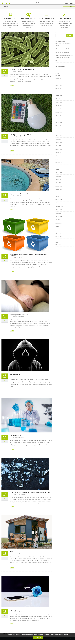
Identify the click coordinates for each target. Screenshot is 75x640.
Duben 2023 (58, 139)
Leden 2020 (58, 196)
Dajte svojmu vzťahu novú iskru (19, 314)
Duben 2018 (58, 226)
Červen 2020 (59, 186)
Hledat (57, 32)
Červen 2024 (59, 112)
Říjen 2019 (58, 203)
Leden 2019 (58, 213)
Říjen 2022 (58, 156)
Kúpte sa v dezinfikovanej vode (19, 194)
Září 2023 (58, 129)
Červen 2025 (59, 85)
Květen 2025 (59, 88)
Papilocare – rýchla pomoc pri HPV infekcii (22, 69)
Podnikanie (21, 71)
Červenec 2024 (59, 109)
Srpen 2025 (58, 78)
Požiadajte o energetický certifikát (20, 135)
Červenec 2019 (59, 206)
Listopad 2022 (59, 152)
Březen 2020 (59, 189)
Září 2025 (58, 75)
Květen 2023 (59, 135)
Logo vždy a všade (15, 610)
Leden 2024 (58, 119)
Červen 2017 (59, 236)
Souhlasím (37, 637)
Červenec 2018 (59, 223)
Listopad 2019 (59, 199)
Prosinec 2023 (59, 122)
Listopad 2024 (59, 105)
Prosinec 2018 (59, 216)
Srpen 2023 (58, 132)
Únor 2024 (58, 115)
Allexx (6, 3)
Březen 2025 (59, 95)
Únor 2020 (58, 193)
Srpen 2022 (58, 159)
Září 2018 (58, 220)
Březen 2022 (59, 172)
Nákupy (21, 136)
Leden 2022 (58, 176)
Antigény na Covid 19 (16, 435)
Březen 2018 (59, 230)
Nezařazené (58, 244)
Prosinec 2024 (59, 102)
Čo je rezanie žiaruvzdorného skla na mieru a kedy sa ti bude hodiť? (30, 492)
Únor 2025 (58, 98)
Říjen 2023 (58, 125)
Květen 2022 (59, 166)
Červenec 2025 (59, 82)
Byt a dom (22, 553)
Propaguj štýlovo (15, 374)
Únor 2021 (58, 183)
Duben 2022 (58, 169)
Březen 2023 (59, 142)
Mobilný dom (13, 552)
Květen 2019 (59, 209)
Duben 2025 (58, 92)
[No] (73, 636)
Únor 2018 (58, 233)
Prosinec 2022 (59, 149)
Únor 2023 (58, 146)
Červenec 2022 (59, 162)
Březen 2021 (59, 179)
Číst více (12, 85)
